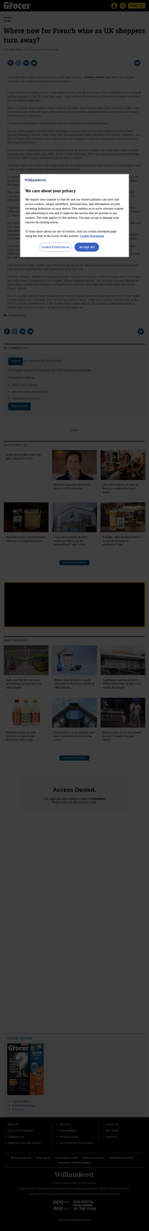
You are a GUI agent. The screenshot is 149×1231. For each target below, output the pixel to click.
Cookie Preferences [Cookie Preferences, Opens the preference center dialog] (55, 247)
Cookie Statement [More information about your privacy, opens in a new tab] (92, 236)
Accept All (87, 247)
